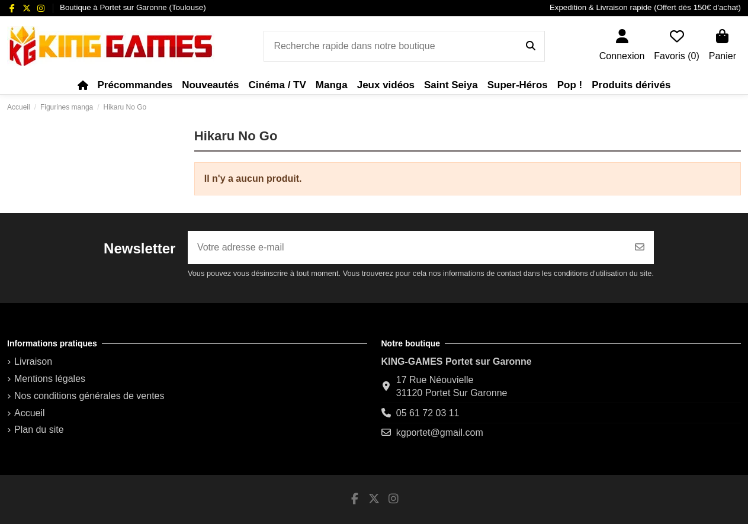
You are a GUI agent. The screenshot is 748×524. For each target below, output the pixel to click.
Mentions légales (49, 379)
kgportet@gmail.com (439, 432)
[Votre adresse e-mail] (407, 247)
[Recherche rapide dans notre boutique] (530, 46)
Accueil (29, 413)
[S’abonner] (639, 247)
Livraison (33, 361)
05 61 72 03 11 (428, 413)
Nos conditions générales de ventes (89, 396)
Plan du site (39, 430)
